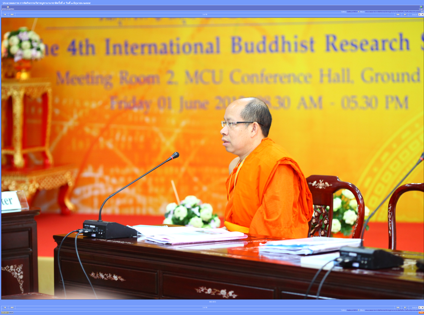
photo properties (8, 8)
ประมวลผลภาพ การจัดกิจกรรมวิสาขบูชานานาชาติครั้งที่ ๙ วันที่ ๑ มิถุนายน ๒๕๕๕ (394, 12)
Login (421, 8)
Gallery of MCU (353, 12)
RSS (421, 312)
